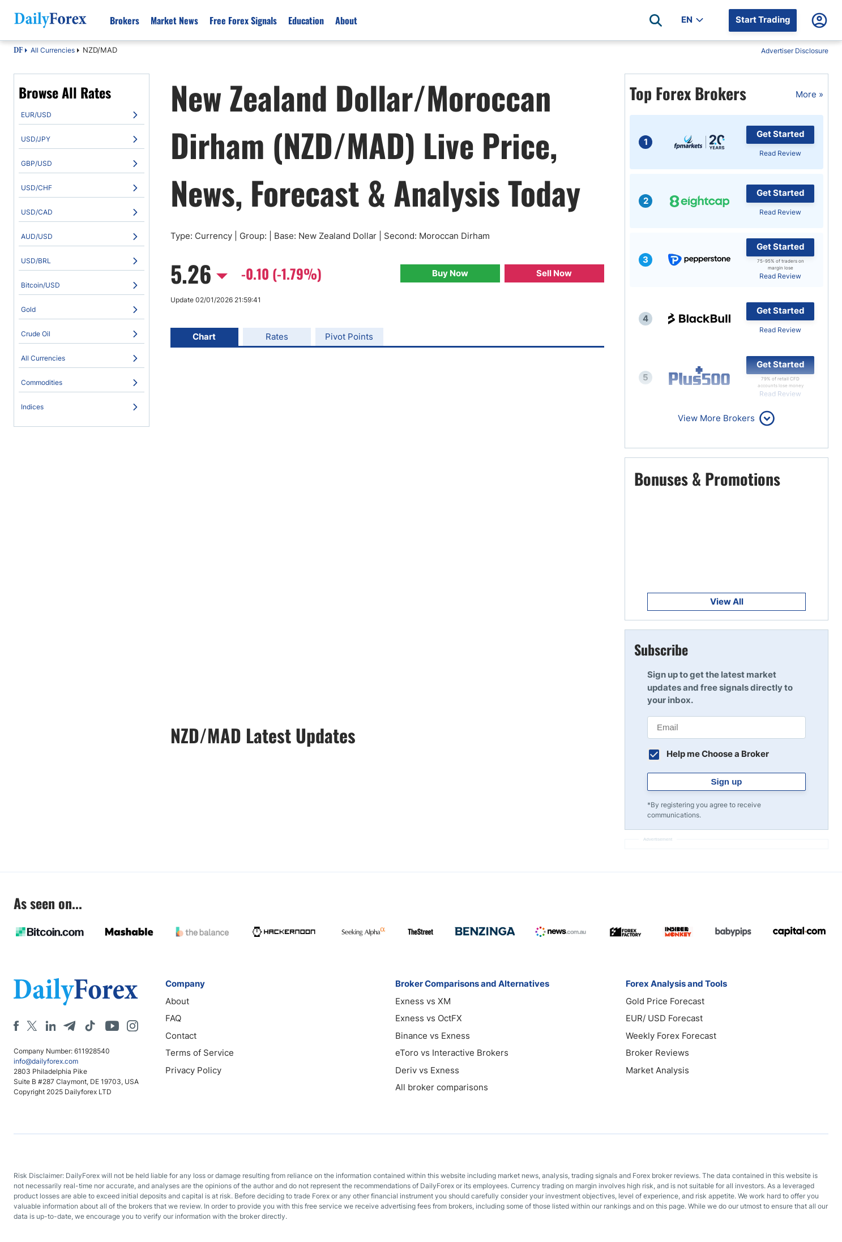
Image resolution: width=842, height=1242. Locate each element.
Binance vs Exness (432, 1035)
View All (726, 601)
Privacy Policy (193, 1070)
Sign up (726, 781)
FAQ (173, 1018)
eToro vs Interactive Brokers (451, 1052)
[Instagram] (132, 1025)
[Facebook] (16, 1026)
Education (306, 20)
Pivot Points (349, 336)
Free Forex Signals (243, 20)
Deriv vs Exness (427, 1070)
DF (18, 51)
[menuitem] (81, 115)
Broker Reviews (657, 1052)
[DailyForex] (76, 991)
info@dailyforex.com (46, 1061)
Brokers (124, 20)
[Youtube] (112, 1026)
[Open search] (656, 20)
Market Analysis (657, 1070)
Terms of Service (199, 1052)
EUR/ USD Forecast (664, 1018)
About (346, 20)
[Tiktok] (90, 1026)
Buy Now (450, 273)
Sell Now (554, 273)
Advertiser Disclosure (794, 50)
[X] (32, 1026)
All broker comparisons (441, 1087)
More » (809, 94)
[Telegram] (69, 1026)
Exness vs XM (423, 1001)
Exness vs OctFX (428, 1018)
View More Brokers (716, 418)
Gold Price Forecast (665, 1001)
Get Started (780, 134)
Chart (204, 336)
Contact (180, 1035)
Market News (174, 20)
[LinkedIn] (50, 1026)
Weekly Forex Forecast (671, 1035)
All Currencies (53, 50)
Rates (277, 336)
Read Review (780, 153)
